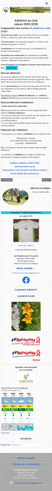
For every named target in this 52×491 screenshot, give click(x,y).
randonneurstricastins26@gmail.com (26, 273)
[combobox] (24, 445)
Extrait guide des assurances (24, 173)
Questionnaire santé (25, 166)
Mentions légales (26, 458)
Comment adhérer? (26, 289)
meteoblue (5, 433)
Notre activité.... (26, 268)
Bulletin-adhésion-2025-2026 (24, 163)
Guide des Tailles (26, 245)
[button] (46, 3)
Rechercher (5, 445)
